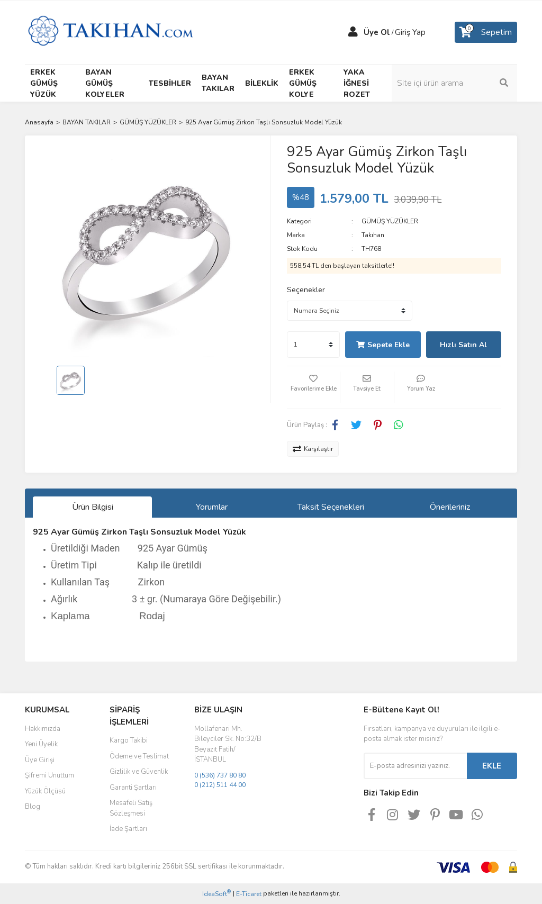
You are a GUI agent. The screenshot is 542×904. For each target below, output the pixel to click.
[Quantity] (313, 344)
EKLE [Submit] (491, 766)
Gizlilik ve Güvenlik (139, 771)
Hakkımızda (42, 729)
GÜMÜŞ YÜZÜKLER (390, 221)
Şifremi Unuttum (49, 775)
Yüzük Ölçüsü (45, 791)
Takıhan (373, 235)
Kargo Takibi (129, 740)
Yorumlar (212, 507)
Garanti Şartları (133, 787)
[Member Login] (353, 32)
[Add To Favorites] (313, 387)
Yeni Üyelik (41, 744)
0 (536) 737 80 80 (220, 775)
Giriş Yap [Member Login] (410, 32)
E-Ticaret (248, 894)
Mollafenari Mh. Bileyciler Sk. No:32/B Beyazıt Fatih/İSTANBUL (227, 744)
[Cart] (486, 32)
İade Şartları (128, 829)
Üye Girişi (40, 760)
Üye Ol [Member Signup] (377, 32)
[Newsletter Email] (415, 766)
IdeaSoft (216, 893)
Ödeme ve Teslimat (139, 756)
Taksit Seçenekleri (330, 507)
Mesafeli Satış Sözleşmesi (131, 808)
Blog (32, 806)
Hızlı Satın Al (463, 345)
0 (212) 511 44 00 (220, 785)
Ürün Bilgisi (92, 507)
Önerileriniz (450, 507)
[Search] (461, 83)
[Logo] (110, 32)
